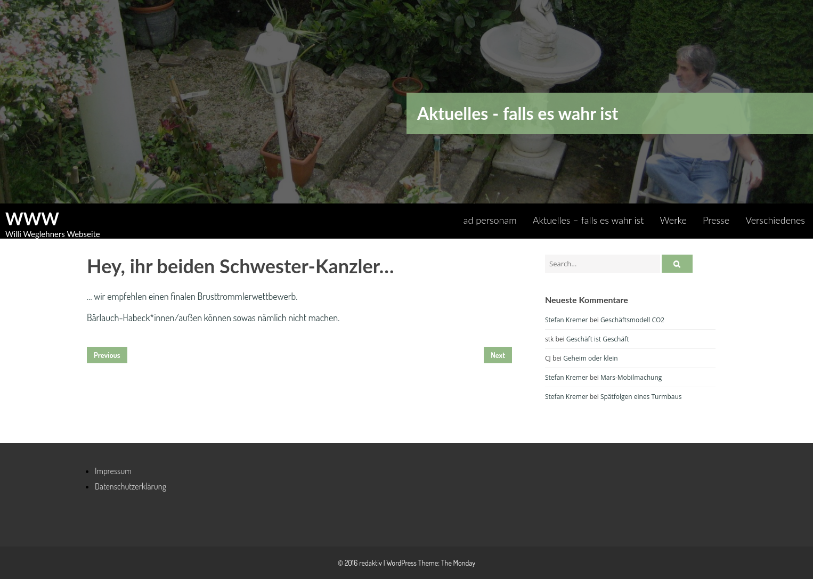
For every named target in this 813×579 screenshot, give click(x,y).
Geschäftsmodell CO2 (632, 319)
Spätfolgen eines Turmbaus (641, 396)
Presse (716, 220)
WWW (32, 219)
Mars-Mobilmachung (631, 377)
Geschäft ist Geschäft (597, 339)
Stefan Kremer (566, 319)
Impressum (113, 471)
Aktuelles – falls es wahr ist (588, 220)
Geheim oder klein (590, 358)
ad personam (490, 220)
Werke (673, 220)
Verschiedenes (775, 220)
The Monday (458, 562)
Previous (107, 355)
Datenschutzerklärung (130, 486)
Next (498, 355)
